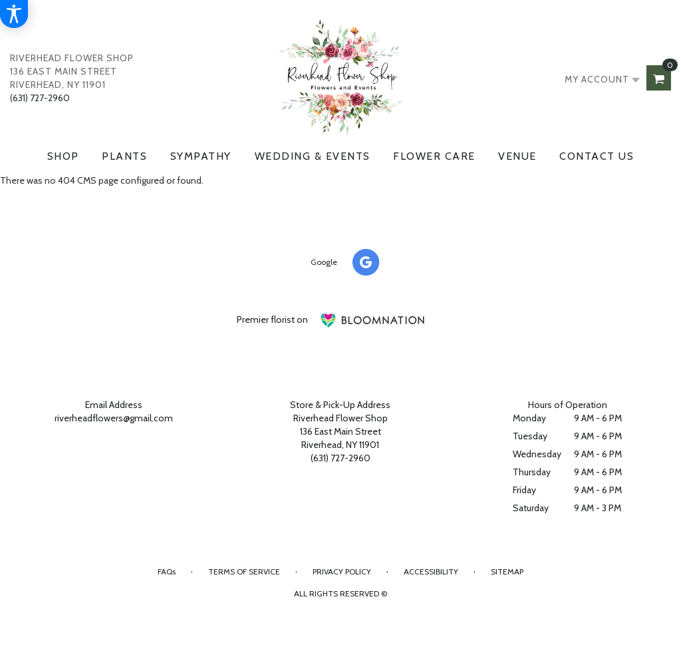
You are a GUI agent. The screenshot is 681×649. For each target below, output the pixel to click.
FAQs (167, 571)
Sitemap (507, 571)
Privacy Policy (342, 571)
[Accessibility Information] (14, 14)
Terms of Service (244, 571)
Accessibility (431, 571)
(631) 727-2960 (40, 98)
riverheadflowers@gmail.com (114, 418)
